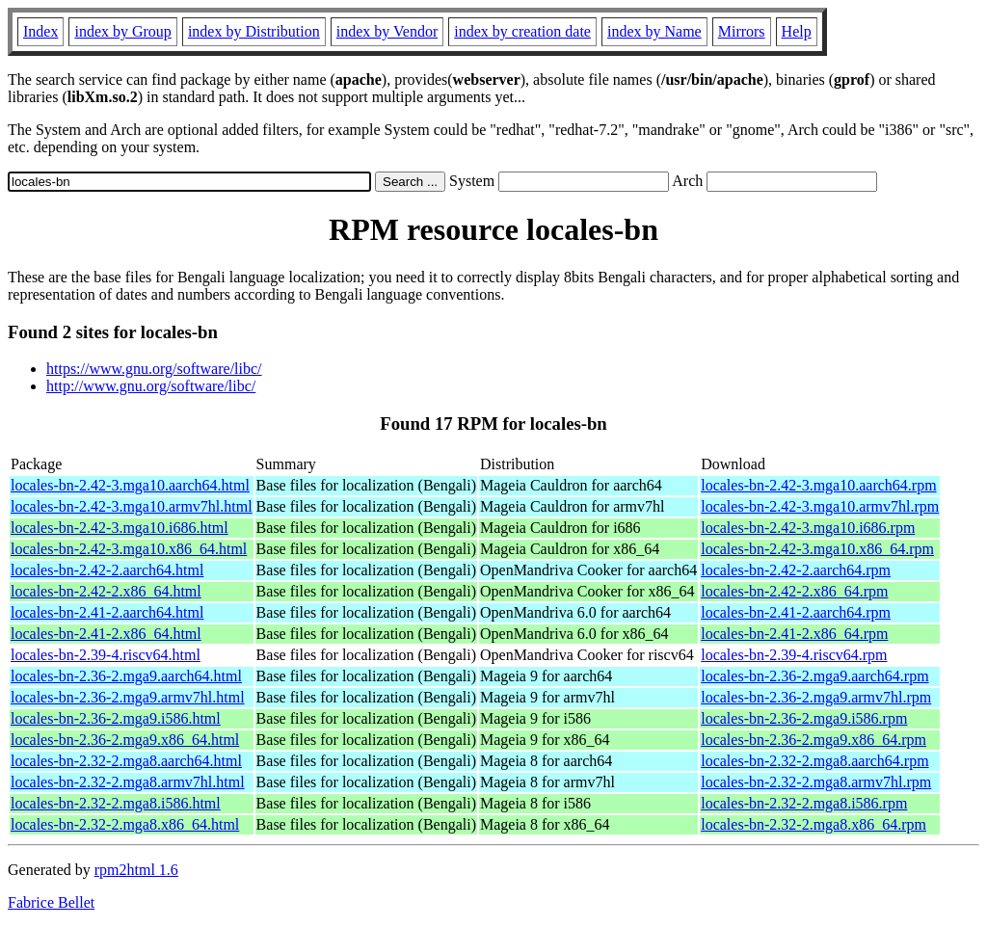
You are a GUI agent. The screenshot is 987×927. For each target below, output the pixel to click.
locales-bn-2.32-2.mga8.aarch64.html (126, 761)
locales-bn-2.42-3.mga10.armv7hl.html (132, 506)
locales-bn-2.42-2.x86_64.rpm (794, 591)
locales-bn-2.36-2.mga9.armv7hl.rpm (816, 697)
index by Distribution (254, 31)
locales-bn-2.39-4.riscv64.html (105, 655)
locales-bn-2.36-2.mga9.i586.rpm (804, 718)
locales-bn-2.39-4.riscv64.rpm (794, 655)
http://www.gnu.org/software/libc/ (150, 386)
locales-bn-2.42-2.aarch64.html (107, 570)
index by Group (122, 31)
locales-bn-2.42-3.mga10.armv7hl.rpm (820, 506)
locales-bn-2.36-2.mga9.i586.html (116, 718)
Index (40, 31)
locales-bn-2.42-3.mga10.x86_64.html (129, 549)
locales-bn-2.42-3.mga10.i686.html (119, 527)
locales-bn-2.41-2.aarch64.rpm (796, 612)
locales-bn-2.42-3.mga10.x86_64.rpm (817, 549)
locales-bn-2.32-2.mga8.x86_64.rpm (813, 824)
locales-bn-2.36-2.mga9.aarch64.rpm (814, 676)
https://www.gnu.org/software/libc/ (154, 368)
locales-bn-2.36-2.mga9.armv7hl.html (128, 697)
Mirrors (741, 31)
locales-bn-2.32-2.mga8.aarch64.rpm (814, 761)
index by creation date (522, 31)
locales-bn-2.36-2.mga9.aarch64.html (126, 676)
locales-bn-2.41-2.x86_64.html (106, 633)
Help (797, 31)
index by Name (654, 31)
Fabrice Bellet (51, 902)
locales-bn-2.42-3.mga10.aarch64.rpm (818, 485)
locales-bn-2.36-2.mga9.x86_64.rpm (813, 739)
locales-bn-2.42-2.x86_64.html (106, 591)
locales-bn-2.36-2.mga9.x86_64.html (125, 739)
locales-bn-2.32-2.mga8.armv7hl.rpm (816, 782)
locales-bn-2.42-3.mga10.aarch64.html (130, 485)
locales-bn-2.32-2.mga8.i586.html (116, 803)
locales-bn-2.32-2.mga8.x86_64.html (125, 824)
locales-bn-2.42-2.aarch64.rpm (796, 570)
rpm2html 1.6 (136, 869)
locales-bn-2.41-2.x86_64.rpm (794, 633)
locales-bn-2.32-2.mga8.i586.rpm (804, 803)
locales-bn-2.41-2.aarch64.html (107, 612)
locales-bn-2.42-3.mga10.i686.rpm (808, 527)
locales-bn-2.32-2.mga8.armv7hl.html (128, 782)
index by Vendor (387, 31)
